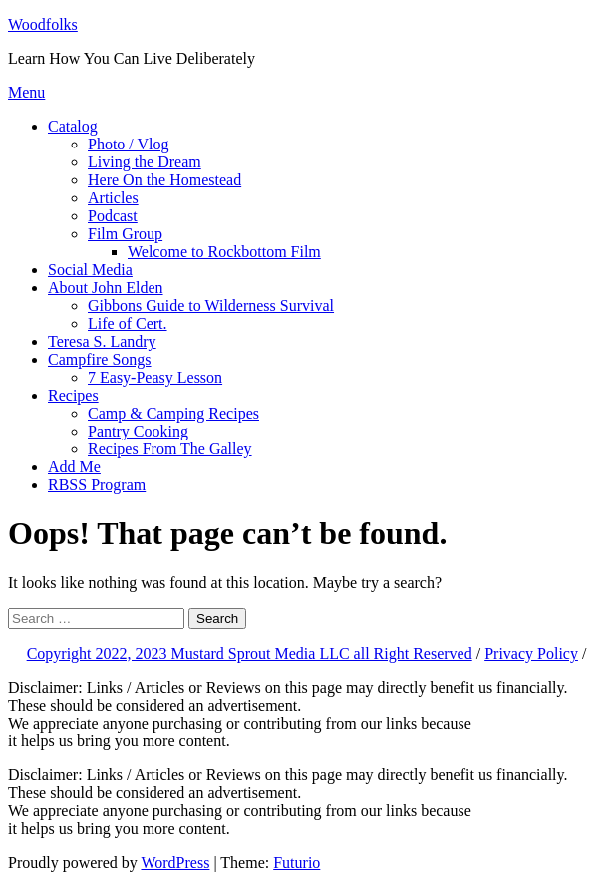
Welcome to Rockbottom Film (224, 251)
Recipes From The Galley (170, 448)
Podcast (113, 215)
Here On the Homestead (164, 179)
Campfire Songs (100, 359)
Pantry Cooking (138, 431)
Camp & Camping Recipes (173, 413)
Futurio (296, 862)
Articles (113, 197)
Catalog (73, 126)
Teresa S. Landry (102, 341)
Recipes (73, 395)
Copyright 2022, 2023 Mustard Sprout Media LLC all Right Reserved (249, 653)
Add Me (74, 466)
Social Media (90, 269)
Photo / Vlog (128, 144)
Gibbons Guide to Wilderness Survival (211, 305)
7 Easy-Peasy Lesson (155, 377)
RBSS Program (97, 484)
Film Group (125, 233)
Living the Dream (144, 161)
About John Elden (105, 287)
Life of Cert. (127, 323)
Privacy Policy (531, 653)
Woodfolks (43, 24)
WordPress (175, 862)
